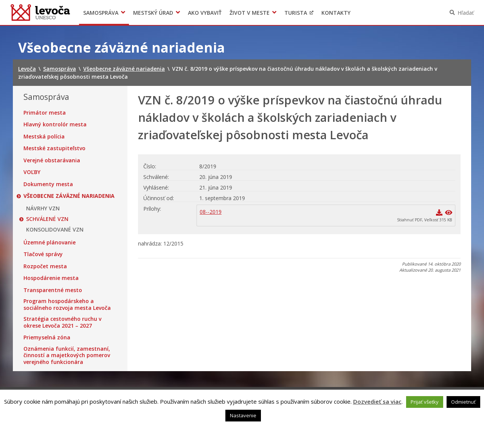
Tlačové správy (43, 254)
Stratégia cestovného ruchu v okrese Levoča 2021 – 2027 (62, 322)
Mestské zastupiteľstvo (54, 148)
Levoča (40, 12)
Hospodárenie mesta (51, 278)
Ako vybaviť (205, 12)
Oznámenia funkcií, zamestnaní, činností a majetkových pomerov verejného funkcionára (66, 355)
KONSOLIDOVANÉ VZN (55, 229)
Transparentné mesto (52, 290)
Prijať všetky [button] (425, 401)
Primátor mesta (44, 112)
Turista (295, 12)
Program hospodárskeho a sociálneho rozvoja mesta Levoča (67, 304)
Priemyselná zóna (46, 337)
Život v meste (250, 12)
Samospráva (100, 12)
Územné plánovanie (49, 242)
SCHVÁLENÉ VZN (47, 219)
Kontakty (336, 12)
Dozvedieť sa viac (377, 401)
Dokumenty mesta (48, 184)
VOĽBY (31, 172)
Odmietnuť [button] (463, 401)
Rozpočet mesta (45, 266)
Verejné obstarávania (51, 160)
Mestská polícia (44, 136)
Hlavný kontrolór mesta (55, 124)
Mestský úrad (153, 12)
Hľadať (466, 12)
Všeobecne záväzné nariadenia (69, 196)
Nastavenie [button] (243, 415)
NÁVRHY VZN (43, 208)
